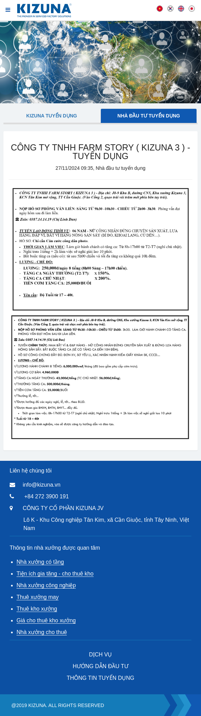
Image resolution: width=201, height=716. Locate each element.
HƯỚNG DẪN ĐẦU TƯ (100, 666)
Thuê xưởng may (38, 597)
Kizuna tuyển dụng (51, 115)
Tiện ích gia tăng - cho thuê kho (55, 574)
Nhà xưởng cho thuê (42, 632)
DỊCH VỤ (100, 654)
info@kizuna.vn (42, 485)
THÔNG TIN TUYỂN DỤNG (100, 678)
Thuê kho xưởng (37, 609)
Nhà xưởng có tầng (40, 562)
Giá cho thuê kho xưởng (46, 620)
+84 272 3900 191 (46, 496)
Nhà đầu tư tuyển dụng (148, 115)
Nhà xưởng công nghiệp (46, 585)
